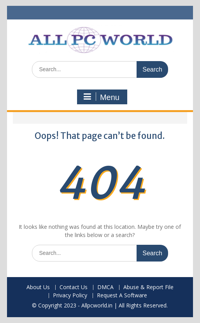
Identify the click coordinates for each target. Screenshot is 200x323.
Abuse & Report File (148, 287)
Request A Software (122, 295)
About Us (38, 287)
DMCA (105, 287)
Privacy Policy (70, 295)
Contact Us (74, 287)
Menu (101, 97)
